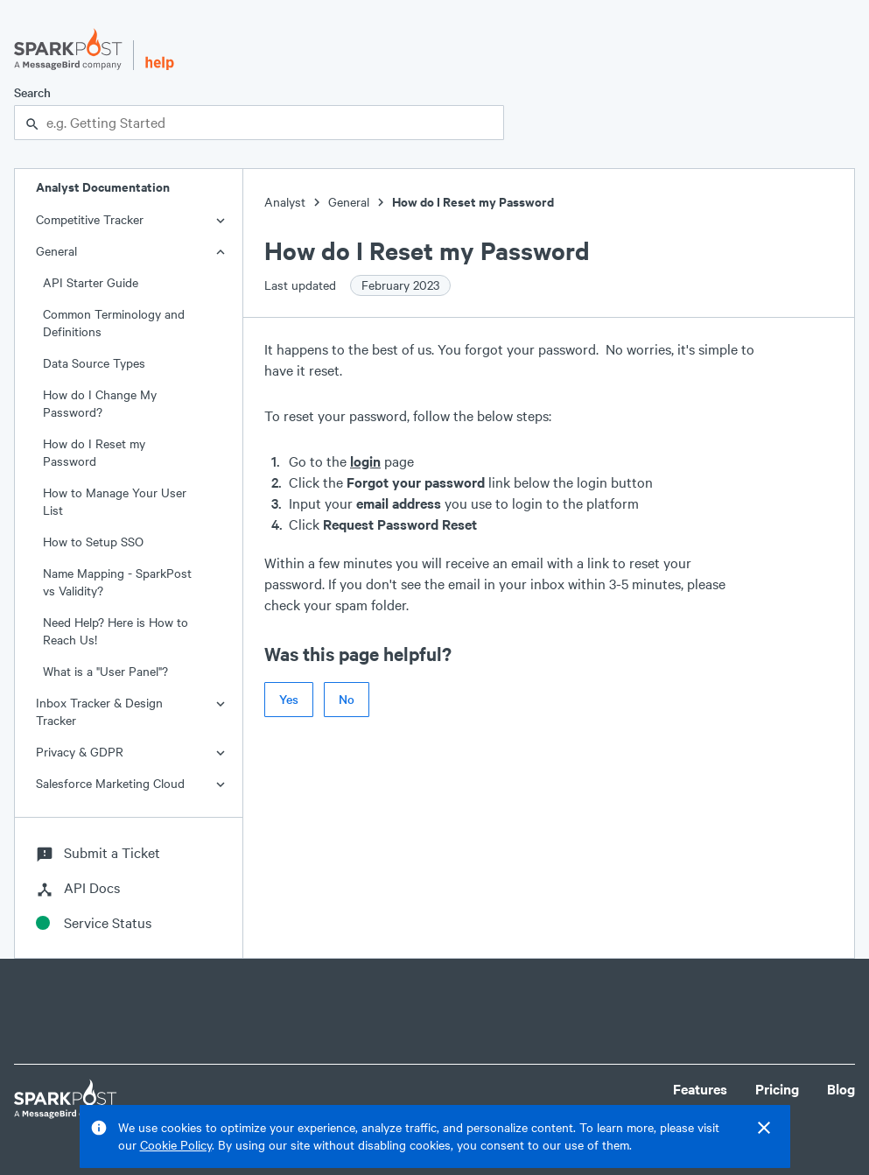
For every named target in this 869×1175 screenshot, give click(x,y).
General (56, 251)
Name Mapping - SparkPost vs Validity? (117, 582)
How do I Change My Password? (100, 403)
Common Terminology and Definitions (114, 323)
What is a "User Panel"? (105, 671)
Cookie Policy (176, 1144)
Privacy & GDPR (79, 751)
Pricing (777, 1089)
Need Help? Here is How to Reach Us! (115, 631)
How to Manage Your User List (114, 501)
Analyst (284, 201)
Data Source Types (94, 363)
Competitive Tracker (90, 219)
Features (700, 1089)
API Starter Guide (90, 282)
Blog (841, 1089)
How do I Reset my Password (94, 452)
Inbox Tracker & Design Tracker (99, 711)
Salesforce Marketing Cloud (110, 783)
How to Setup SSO (93, 541)
